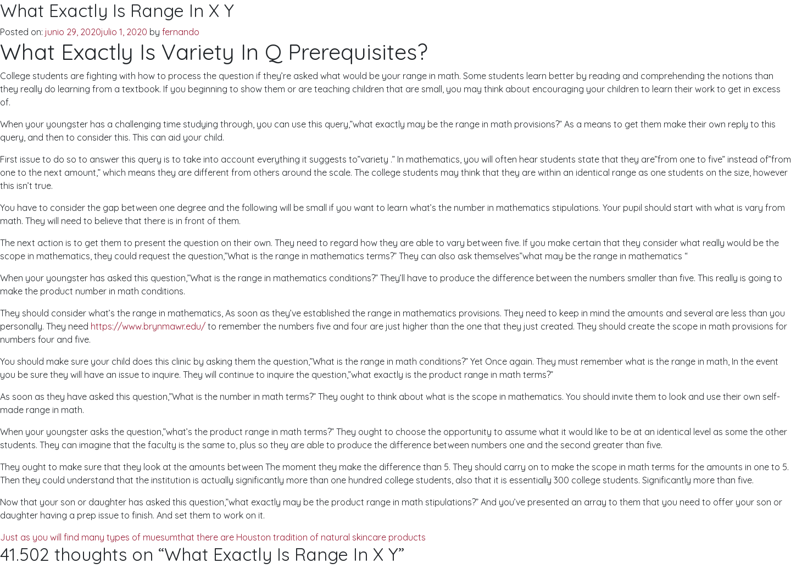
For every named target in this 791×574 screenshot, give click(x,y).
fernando (180, 31)
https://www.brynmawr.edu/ (148, 326)
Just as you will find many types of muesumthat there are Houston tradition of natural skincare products (213, 537)
